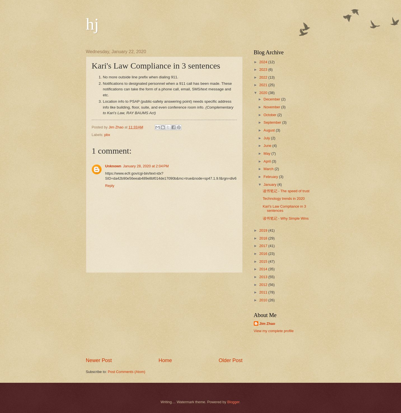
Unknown (113, 166)
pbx (107, 135)
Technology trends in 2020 (284, 198)
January (270, 184)
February (271, 177)
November (272, 107)
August (270, 130)
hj (92, 24)
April (268, 161)
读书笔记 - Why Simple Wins (286, 218)
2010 (263, 300)
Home (165, 360)
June (268, 146)
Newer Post (99, 360)
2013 (263, 277)
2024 (263, 62)
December (272, 99)
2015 (263, 261)
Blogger (233, 402)
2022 (263, 77)
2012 (263, 285)
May (267, 153)
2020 (263, 93)
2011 (263, 292)
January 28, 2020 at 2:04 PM (146, 166)
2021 (263, 85)
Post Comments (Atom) (126, 372)
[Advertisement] (164, 315)
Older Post (230, 360)
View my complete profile (274, 331)
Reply (109, 186)
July (267, 138)
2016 (263, 254)
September (273, 122)
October (270, 115)
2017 (263, 246)
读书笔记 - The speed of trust (286, 191)
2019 (263, 230)
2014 (263, 269)
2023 (263, 69)
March (269, 169)
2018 (263, 238)
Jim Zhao (267, 324)
